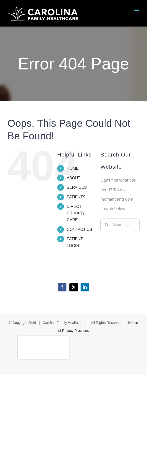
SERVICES (77, 187)
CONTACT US (79, 229)
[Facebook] (62, 287)
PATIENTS (76, 197)
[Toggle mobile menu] (137, 10)
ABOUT (73, 178)
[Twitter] (73, 287)
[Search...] (120, 225)
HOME (73, 168)
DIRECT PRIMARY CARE (76, 213)
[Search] (106, 225)
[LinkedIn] (85, 287)
